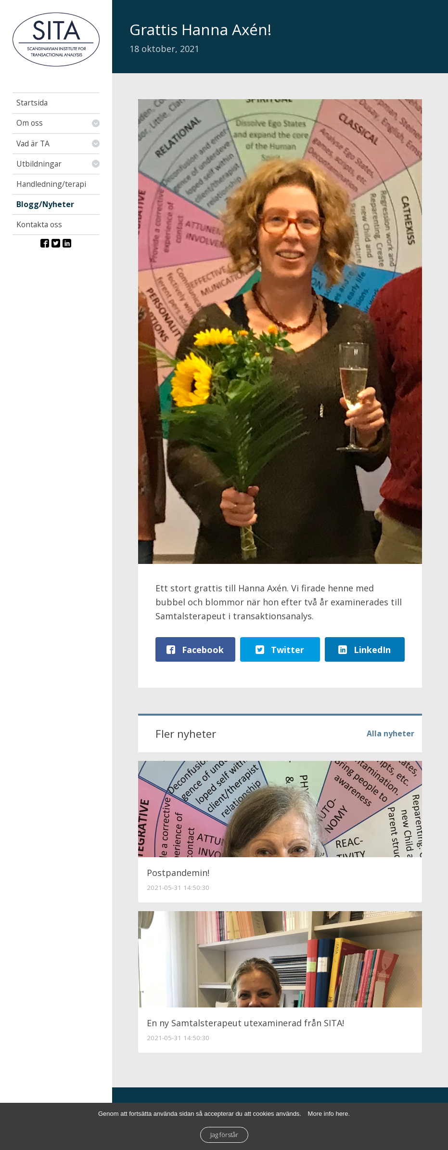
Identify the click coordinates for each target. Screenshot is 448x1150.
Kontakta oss (39, 224)
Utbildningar (39, 163)
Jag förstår (224, 1134)
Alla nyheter (390, 733)
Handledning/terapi (51, 184)
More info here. (329, 1113)
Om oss (29, 123)
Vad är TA (33, 143)
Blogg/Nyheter (45, 204)
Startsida (32, 102)
